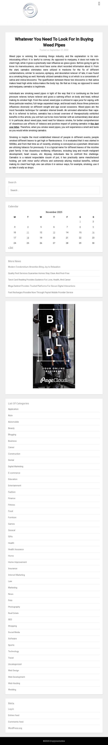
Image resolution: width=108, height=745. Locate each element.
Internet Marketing (16, 575)
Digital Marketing (15, 466)
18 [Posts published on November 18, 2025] (28, 238)
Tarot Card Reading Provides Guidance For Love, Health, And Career (39, 279)
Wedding (12, 689)
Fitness (11, 505)
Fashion (11, 492)
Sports (11, 645)
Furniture (12, 517)
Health (11, 543)
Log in (11, 709)
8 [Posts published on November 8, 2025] (80, 227)
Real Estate (13, 613)
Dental (11, 460)
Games (11, 524)
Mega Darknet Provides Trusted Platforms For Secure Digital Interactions (41, 286)
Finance (11, 498)
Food (10, 511)
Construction (14, 454)
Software (12, 638)
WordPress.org (15, 728)
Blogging (12, 434)
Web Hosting (14, 683)
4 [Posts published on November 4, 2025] (27, 227)
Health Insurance (16, 549)
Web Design (13, 670)
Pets (10, 600)
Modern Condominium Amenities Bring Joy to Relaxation (34, 267)
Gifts (10, 536)
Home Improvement (17, 562)
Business (12, 441)
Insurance (12, 568)
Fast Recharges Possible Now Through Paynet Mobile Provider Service (40, 292)
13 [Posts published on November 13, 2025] (54, 232)
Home (11, 556)
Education (12, 479)
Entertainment (14, 485)
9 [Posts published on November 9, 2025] (93, 227)
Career (11, 447)
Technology (13, 651)
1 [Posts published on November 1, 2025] (80, 221)
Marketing (12, 587)
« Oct (10, 247)
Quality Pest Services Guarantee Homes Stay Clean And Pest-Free (38, 273)
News (10, 594)
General (11, 530)
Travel (11, 658)
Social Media (14, 632)
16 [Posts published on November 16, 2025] (93, 232)
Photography (14, 607)
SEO (10, 619)
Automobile (13, 422)
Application (13, 409)
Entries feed (13, 715)
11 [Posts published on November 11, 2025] (28, 232)
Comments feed (15, 722)
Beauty (11, 428)
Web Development (16, 677)
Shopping (12, 626)
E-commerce (14, 473)
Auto (10, 415)
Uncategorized (15, 664)
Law (10, 581)
